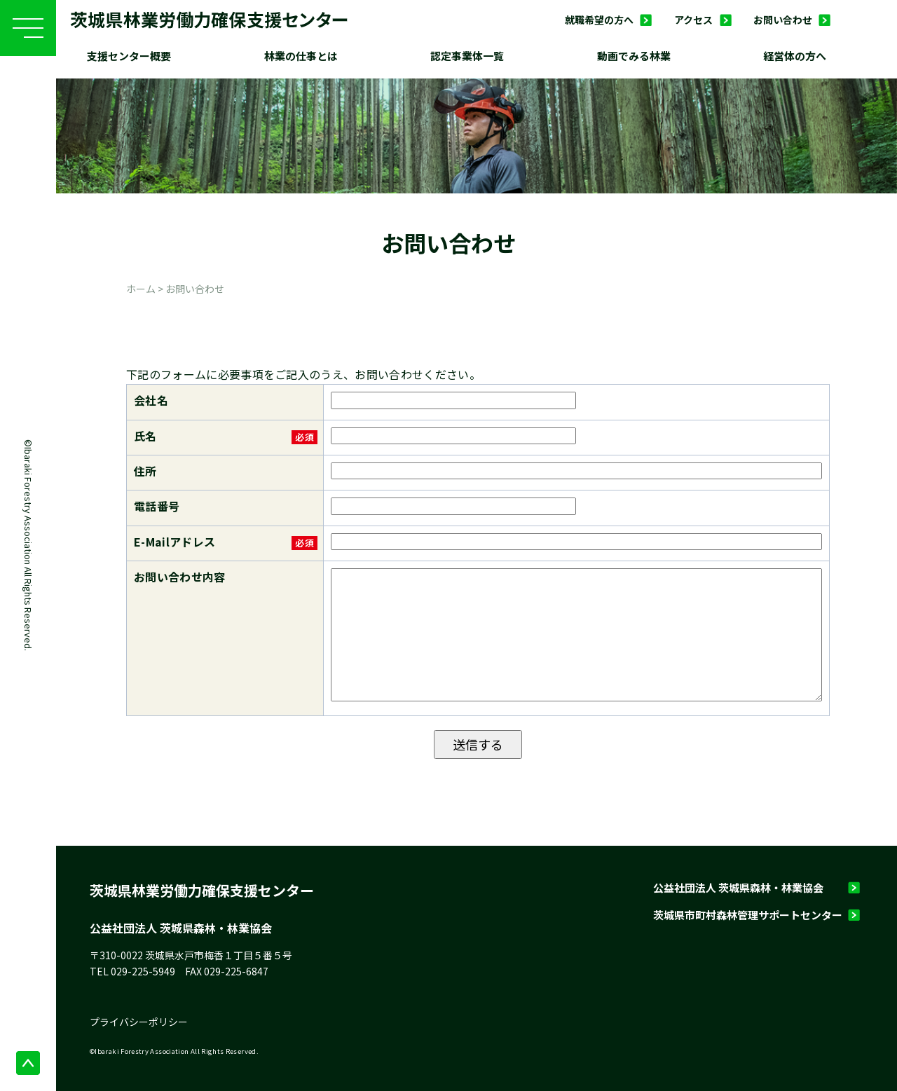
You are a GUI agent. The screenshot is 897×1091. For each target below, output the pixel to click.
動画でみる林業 (634, 55)
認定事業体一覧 (467, 55)
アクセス (693, 19)
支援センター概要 (129, 55)
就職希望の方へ (599, 19)
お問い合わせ (782, 19)
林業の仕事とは (301, 55)
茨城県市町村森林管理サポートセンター (747, 914)
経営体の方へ (794, 55)
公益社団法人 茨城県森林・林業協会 (738, 887)
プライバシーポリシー (139, 1022)
